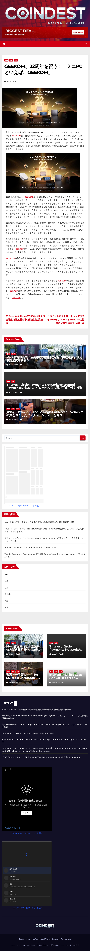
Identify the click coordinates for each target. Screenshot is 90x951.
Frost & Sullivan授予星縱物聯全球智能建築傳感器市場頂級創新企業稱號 (25, 319)
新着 (11, 60)
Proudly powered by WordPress (31, 939)
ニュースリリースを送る (70, 945)
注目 (15, 60)
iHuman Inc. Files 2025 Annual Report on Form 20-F (30, 547)
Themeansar (65, 939)
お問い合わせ (54, 945)
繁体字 (13, 354)
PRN (6, 60)
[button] (86, 44)
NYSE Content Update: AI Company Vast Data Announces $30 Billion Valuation (41, 757)
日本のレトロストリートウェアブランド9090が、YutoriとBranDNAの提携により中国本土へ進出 (64, 319)
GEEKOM (16, 136)
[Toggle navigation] (45, 44)
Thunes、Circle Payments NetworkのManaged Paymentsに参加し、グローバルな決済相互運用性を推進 (44, 386)
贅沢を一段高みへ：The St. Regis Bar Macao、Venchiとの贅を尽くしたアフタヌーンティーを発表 (44, 413)
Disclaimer (31, 945)
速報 (6, 607)
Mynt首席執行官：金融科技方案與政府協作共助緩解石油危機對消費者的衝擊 (44, 358)
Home (13, 945)
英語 (6, 601)
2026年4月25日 (15, 654)
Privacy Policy (42, 945)
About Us (21, 945)
